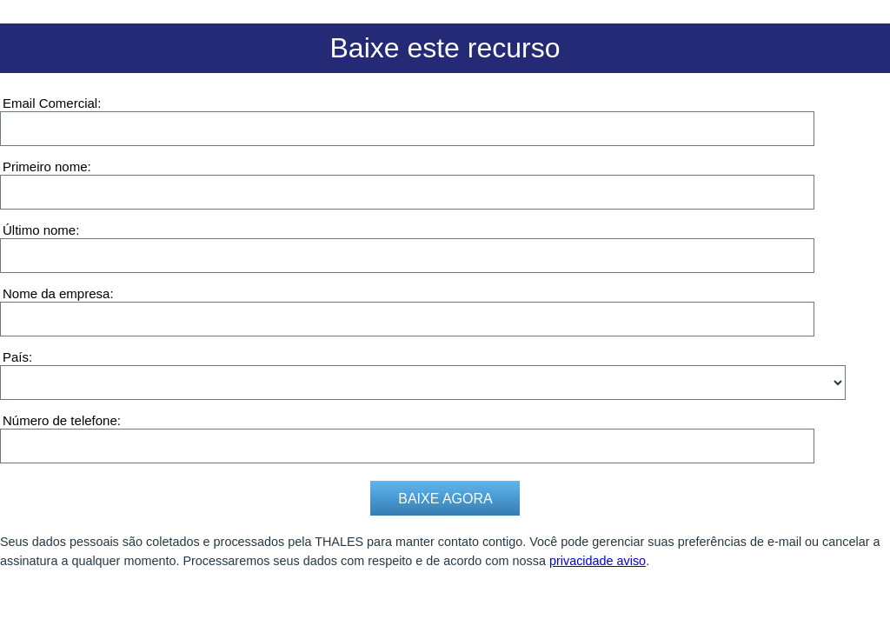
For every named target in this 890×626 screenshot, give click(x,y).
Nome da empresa (56, 293)
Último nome (39, 230)
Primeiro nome (45, 166)
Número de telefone (60, 420)
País (16, 357)
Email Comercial (50, 103)
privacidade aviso (597, 561)
